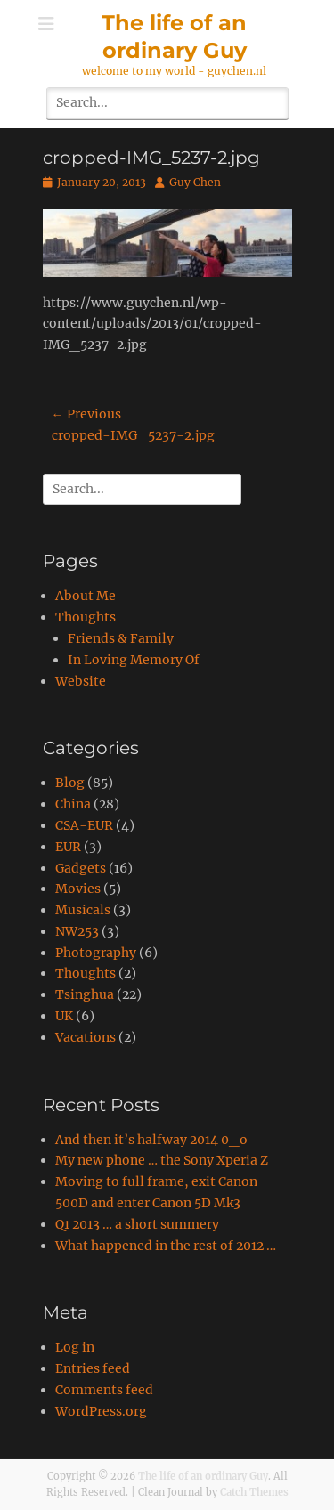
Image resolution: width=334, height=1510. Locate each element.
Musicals (82, 910)
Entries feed (92, 1368)
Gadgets (80, 868)
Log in (74, 1347)
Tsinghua (84, 994)
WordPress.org (101, 1411)
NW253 (77, 931)
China (73, 804)
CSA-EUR (84, 825)
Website (80, 681)
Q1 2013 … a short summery (137, 1224)
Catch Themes (254, 1492)
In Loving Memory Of (134, 660)
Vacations (85, 1037)
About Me (85, 596)
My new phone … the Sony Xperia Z (161, 1160)
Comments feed (104, 1390)
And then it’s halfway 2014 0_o (151, 1140)
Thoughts (85, 617)
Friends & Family (121, 638)
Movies (78, 889)
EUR (68, 847)
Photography (95, 953)
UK (64, 1016)
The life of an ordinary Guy (203, 1476)
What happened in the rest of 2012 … (165, 1246)
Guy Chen (195, 182)
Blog (70, 783)
